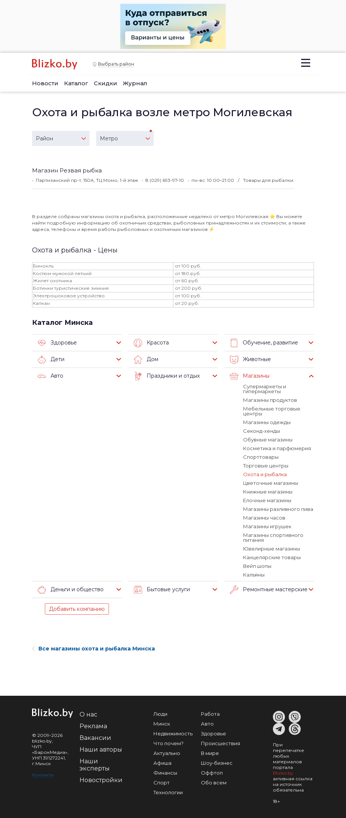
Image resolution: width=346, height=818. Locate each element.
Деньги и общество (71, 590)
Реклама (93, 726)
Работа (210, 714)
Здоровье (57, 343)
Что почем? (168, 743)
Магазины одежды (267, 422)
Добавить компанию (77, 609)
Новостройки (101, 780)
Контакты (43, 775)
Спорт (161, 783)
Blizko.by (283, 773)
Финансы (165, 773)
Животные (250, 359)
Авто (50, 376)
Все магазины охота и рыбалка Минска (93, 648)
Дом (146, 359)
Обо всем (214, 783)
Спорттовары (261, 457)
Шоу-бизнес (217, 763)
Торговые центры (265, 466)
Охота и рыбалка (265, 474)
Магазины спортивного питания (273, 537)
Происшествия (220, 743)
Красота (151, 343)
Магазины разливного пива (278, 509)
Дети (51, 359)
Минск (161, 724)
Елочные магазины (267, 500)
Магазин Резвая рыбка (67, 170)
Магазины (249, 376)
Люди (160, 714)
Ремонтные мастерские (269, 590)
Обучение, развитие (264, 343)
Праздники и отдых (167, 376)
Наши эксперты (95, 765)
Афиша (162, 763)
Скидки (105, 83)
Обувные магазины (267, 440)
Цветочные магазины (270, 483)
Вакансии (95, 737)
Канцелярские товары (272, 557)
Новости (45, 83)
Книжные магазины (267, 492)
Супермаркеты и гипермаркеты (264, 388)
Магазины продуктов (270, 400)
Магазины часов (264, 518)
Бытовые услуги (162, 590)
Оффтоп (212, 773)
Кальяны (254, 575)
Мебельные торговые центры (271, 411)
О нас (88, 714)
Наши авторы (101, 749)
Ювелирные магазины (271, 549)
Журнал (135, 83)
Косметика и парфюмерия (277, 448)
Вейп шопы (257, 566)
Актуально (166, 753)
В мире (210, 753)
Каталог (76, 83)
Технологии (168, 792)
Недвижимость (173, 733)
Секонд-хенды (261, 431)
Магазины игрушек (267, 526)
